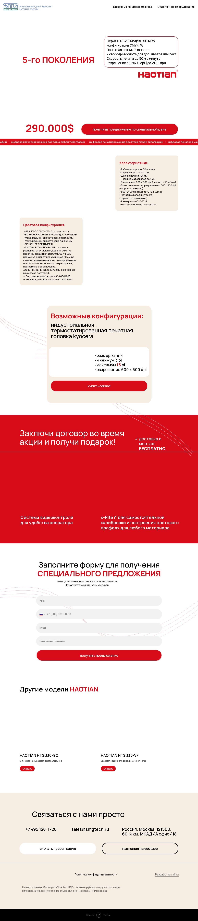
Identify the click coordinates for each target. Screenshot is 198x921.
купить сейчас (99, 386)
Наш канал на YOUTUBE (140, 848)
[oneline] (99, 641)
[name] (99, 601)
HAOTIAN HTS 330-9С (39, 755)
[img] (32, 873)
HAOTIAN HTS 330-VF (120, 755)
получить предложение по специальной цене (129, 129)
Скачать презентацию (58, 848)
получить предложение (99, 655)
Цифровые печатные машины (132, 7)
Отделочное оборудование (176, 7)
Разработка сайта (167, 874)
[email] (99, 628)
